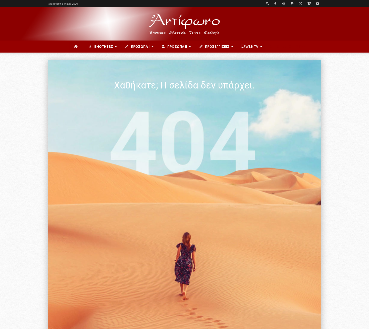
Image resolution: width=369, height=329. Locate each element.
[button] (267, 3)
